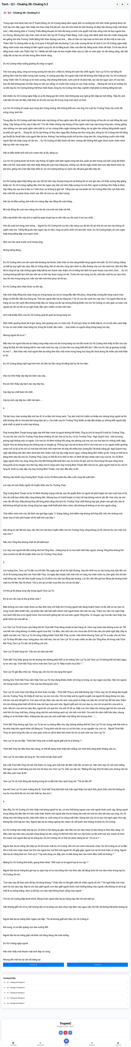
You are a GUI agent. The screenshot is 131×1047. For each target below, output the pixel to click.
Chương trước (33, 964)
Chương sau (97, 964)
